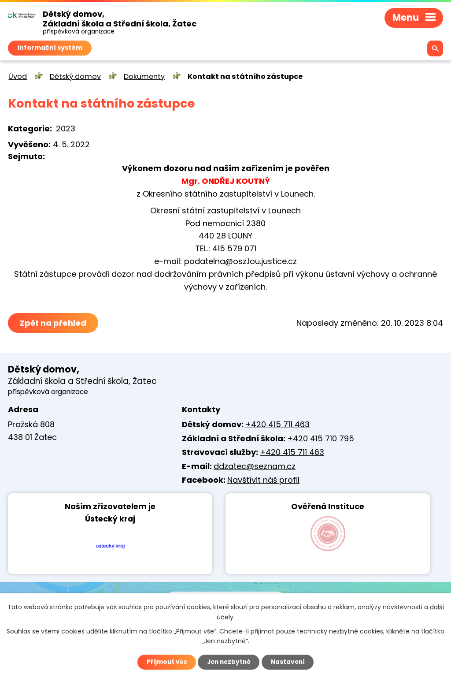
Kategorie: (30, 128)
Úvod (17, 76)
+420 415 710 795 (320, 438)
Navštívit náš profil (263, 479)
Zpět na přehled (53, 322)
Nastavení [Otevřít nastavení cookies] (289, 661)
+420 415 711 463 (277, 424)
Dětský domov (75, 76)
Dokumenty (144, 76)
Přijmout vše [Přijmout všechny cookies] (164, 661)
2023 (65, 128)
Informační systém (50, 47)
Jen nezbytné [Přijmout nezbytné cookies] (229, 661)
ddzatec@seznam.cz (255, 466)
